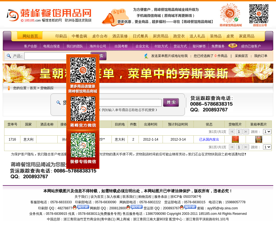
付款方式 (161, 46)
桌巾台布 (100, 36)
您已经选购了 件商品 (210, 56)
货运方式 (180, 46)
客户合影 (30, 46)
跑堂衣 (179, 36)
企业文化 (142, 46)
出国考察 (121, 46)
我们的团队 (75, 46)
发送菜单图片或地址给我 (169, 56)
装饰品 (216, 36)
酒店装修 (120, 36)
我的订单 (260, 56)
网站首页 (30, 36)
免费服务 (218, 46)
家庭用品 (246, 36)
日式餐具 (140, 36)
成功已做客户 (251, 46)
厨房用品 (160, 36)
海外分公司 (98, 46)
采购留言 (241, 56)
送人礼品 (197, 36)
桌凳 (230, 36)
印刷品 (61, 36)
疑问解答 (199, 46)
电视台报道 (51, 46)
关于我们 (81, 197)
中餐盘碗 (79, 36)
